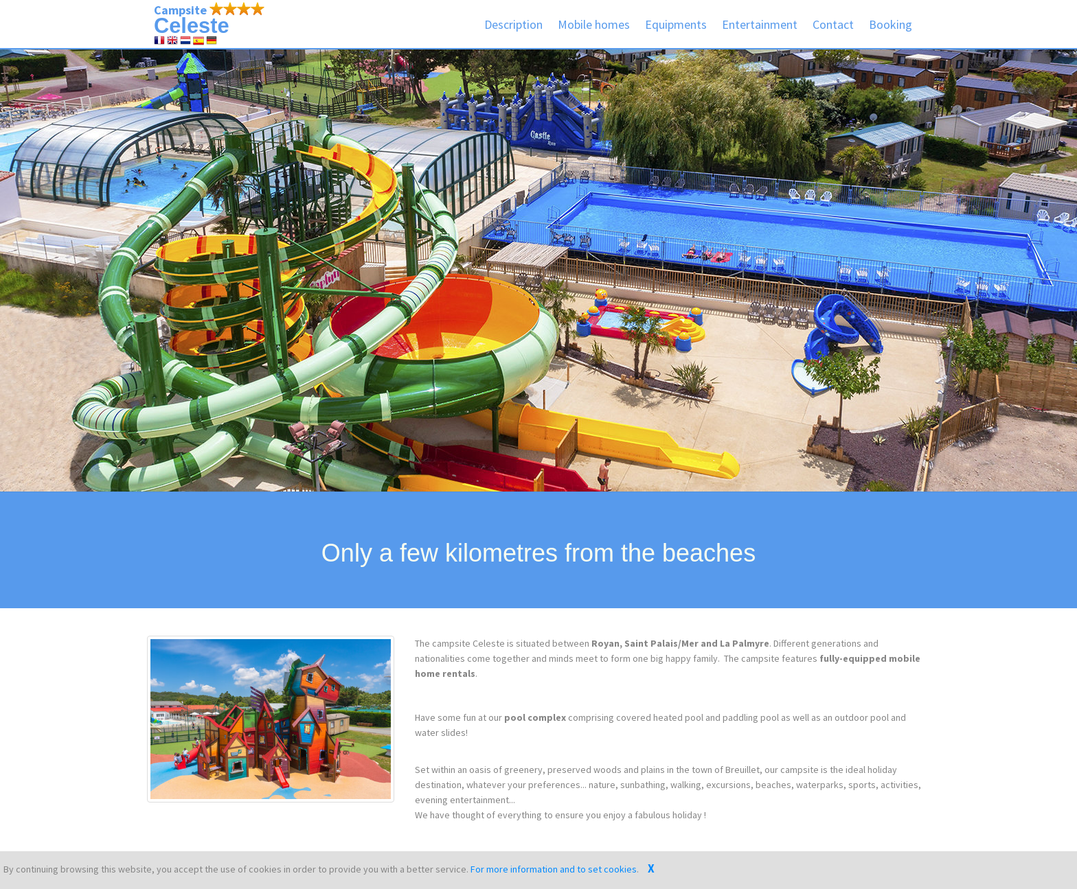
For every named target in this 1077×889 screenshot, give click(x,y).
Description (513, 24)
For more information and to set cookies (554, 869)
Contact (833, 24)
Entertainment (759, 24)
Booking (890, 24)
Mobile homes (594, 24)
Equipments (676, 24)
